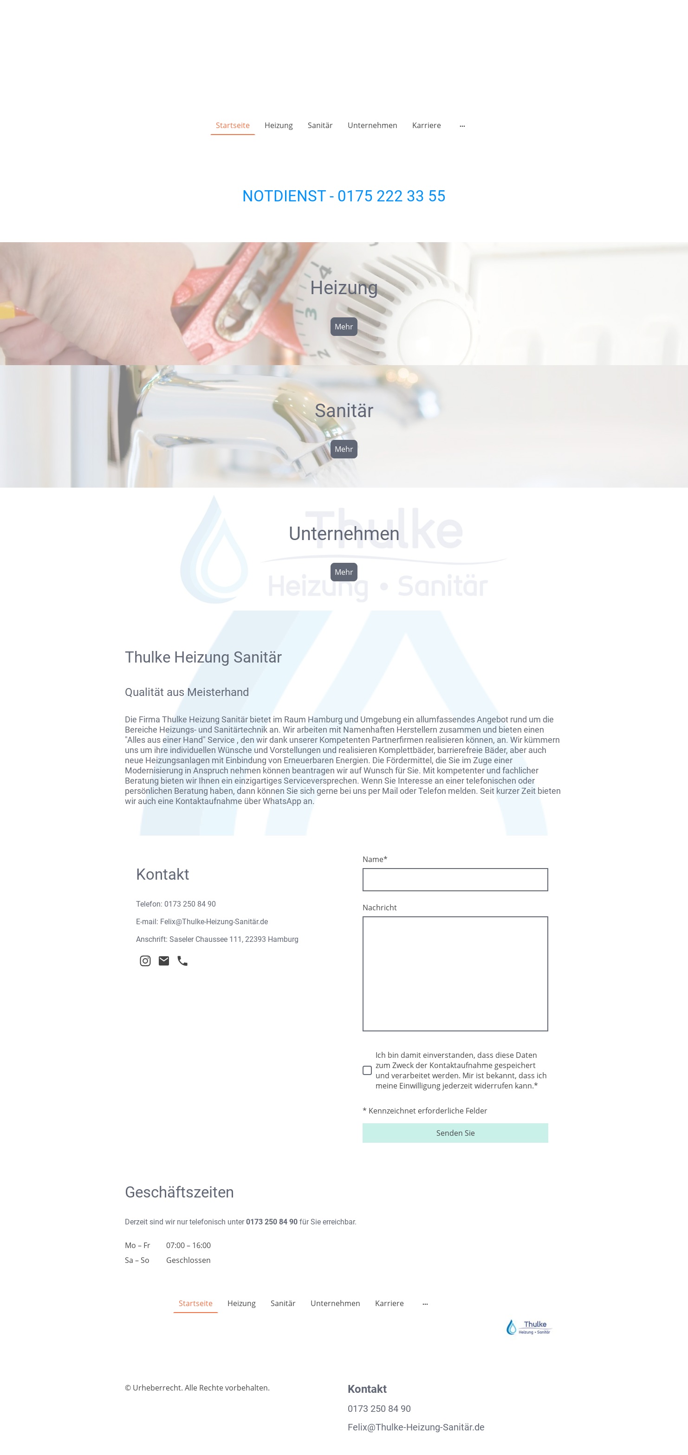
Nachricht (380, 907)
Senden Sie (455, 1133)
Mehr (344, 327)
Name (375, 859)
